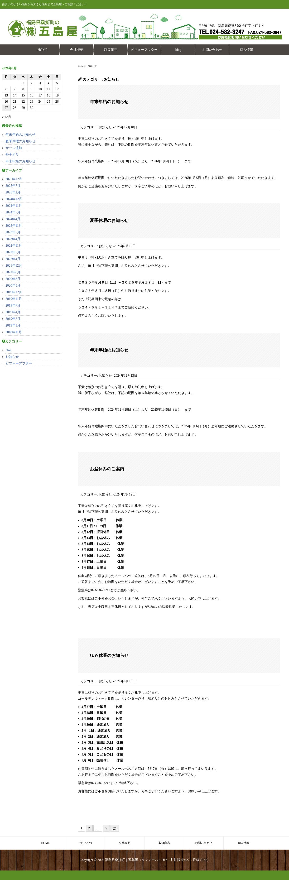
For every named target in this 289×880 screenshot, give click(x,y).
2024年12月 (13, 199)
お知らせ (12, 357)
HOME (42, 50)
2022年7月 (12, 252)
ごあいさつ (85, 843)
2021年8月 (12, 272)
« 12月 (6, 117)
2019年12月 (13, 292)
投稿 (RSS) (200, 860)
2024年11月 (13, 205)
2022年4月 (12, 259)
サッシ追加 (13, 148)
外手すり (12, 154)
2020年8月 (12, 279)
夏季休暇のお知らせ (20, 141)
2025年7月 (12, 186)
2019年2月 (12, 319)
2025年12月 (13, 179)
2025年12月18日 (125, 127)
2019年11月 (13, 299)
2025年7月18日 (125, 246)
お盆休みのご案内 (107, 468)
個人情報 (246, 50)
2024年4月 (12, 219)
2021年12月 (13, 265)
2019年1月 (12, 325)
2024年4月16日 (125, 681)
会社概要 (76, 50)
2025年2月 (12, 192)
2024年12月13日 (125, 375)
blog (178, 50)
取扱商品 (110, 50)
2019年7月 (12, 305)
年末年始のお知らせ (20, 134)
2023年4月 (12, 239)
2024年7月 (12, 212)
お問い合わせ (212, 50)
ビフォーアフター (144, 50)
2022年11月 (13, 245)
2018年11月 (13, 332)
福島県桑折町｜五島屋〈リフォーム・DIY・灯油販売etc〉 (148, 860)
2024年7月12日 (125, 494)
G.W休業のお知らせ (109, 655)
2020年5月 (12, 285)
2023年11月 (13, 225)
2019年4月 (12, 312)
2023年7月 (12, 232)
